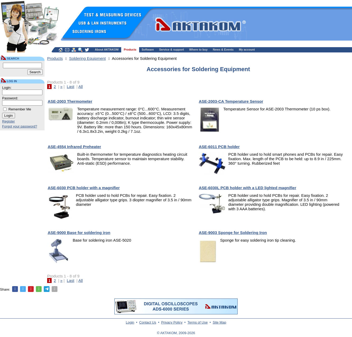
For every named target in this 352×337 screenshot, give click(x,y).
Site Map (219, 322)
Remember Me (19, 109)
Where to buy (198, 49)
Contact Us (147, 322)
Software (148, 49)
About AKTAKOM (107, 49)
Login (130, 322)
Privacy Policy (172, 322)
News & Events (223, 49)
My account (247, 49)
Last (70, 86)
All (80, 86)
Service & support (171, 49)
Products (130, 49)
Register (8, 121)
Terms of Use (198, 322)
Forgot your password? (19, 126)
